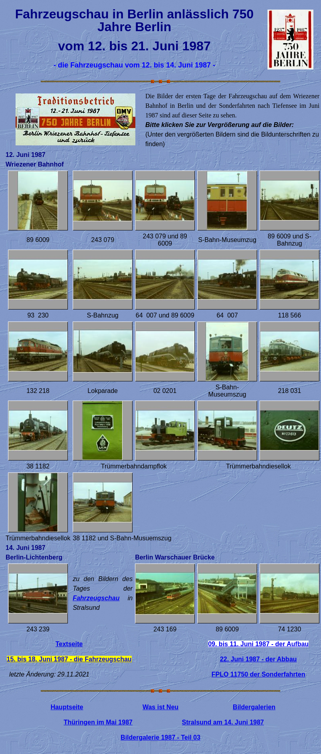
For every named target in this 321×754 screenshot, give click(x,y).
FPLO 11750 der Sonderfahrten (258, 674)
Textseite (69, 644)
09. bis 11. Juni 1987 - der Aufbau (258, 644)
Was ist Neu (160, 707)
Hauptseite (67, 707)
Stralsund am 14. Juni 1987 (223, 722)
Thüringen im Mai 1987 (97, 722)
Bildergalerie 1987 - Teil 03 (160, 737)
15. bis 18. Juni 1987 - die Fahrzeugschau (69, 659)
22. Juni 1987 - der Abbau (258, 659)
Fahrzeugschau (96, 598)
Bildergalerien (254, 707)
